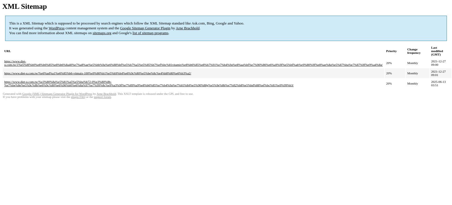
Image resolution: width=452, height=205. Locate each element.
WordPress (57, 28)
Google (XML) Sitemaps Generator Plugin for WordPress (57, 93)
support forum (102, 97)
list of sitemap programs (150, 33)
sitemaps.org (102, 33)
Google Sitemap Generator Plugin (145, 28)
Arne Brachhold (187, 28)
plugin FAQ (78, 97)
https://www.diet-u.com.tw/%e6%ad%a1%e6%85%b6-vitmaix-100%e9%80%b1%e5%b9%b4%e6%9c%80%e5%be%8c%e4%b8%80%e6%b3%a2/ (97, 73)
